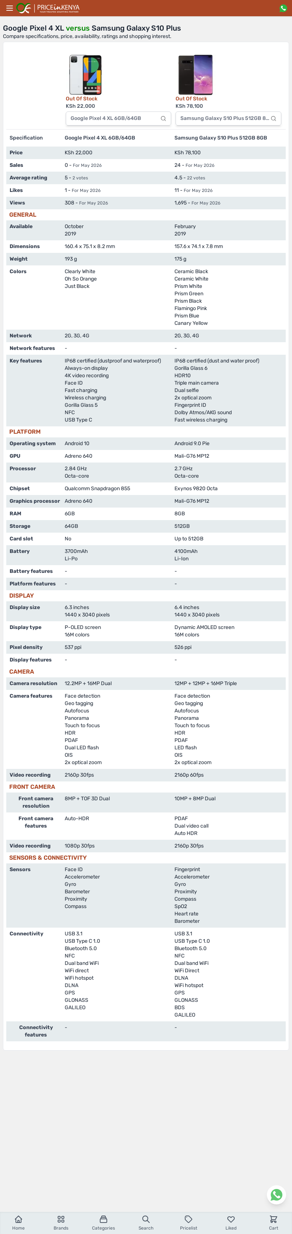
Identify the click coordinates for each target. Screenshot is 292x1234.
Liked (231, 1223)
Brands (61, 1223)
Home (18, 1223)
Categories (103, 1223)
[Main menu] (9, 8)
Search (146, 1223)
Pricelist (188, 1223)
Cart (273, 1223)
